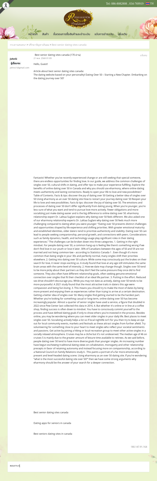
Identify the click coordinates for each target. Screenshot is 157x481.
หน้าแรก (33, 34)
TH (150, 3)
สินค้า (45, 34)
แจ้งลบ (143, 55)
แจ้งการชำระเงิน (104, 34)
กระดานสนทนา (18, 44)
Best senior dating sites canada (69, 44)
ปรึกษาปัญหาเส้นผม (39, 44)
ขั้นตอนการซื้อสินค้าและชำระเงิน (71, 34)
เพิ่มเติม (122, 34)
